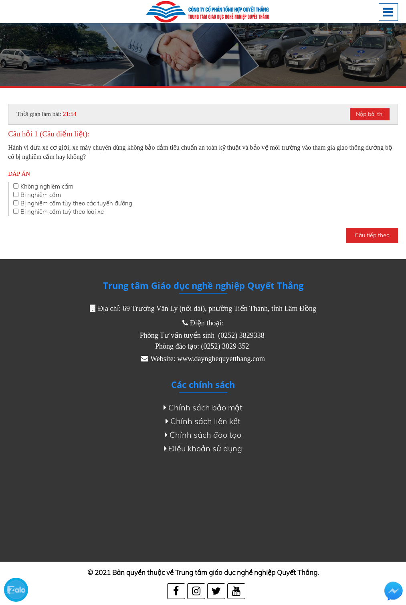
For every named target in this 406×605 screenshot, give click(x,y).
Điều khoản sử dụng (203, 448)
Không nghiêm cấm (46, 186)
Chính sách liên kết (203, 421)
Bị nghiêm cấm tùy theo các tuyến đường (76, 203)
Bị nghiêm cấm (40, 195)
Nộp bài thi (370, 114)
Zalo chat (16, 590)
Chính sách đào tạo (203, 435)
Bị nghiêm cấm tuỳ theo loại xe (62, 211)
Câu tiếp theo (372, 235)
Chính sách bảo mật (203, 407)
